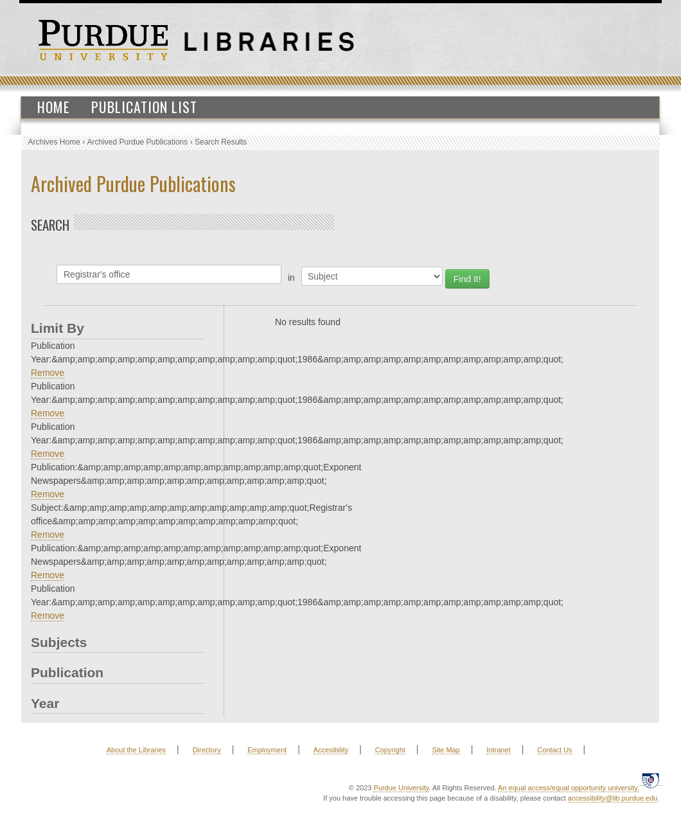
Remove (47, 373)
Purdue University (401, 788)
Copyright (390, 750)
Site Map (445, 750)
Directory (207, 750)
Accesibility (331, 750)
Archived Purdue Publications (137, 142)
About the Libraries (136, 750)
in (291, 277)
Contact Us (554, 750)
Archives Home (54, 142)
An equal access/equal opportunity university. (568, 788)
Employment (267, 750)
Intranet (498, 750)
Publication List (144, 106)
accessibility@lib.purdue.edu (613, 798)
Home (53, 106)
